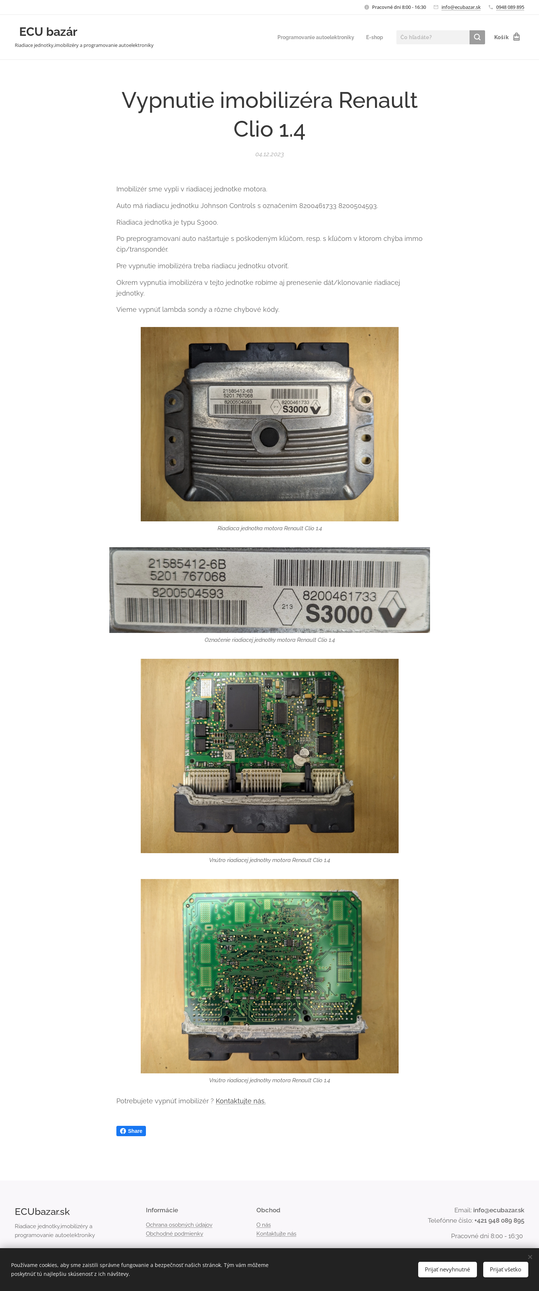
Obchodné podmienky (174, 1233)
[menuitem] (312, 37)
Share (131, 1131)
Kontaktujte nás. (241, 1101)
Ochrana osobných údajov (179, 1224)
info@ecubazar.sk (461, 7)
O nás (263, 1224)
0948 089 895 (510, 7)
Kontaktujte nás (276, 1233)
